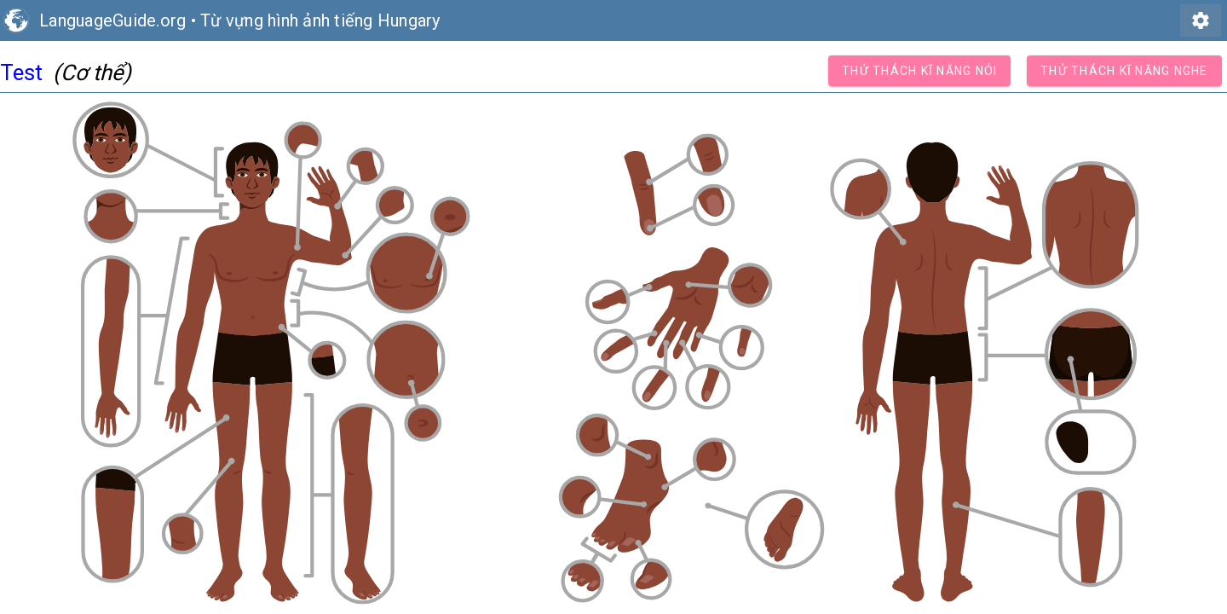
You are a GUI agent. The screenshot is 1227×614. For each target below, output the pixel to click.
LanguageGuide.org (112, 20)
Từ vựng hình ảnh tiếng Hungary (320, 20)
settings (1200, 20)
